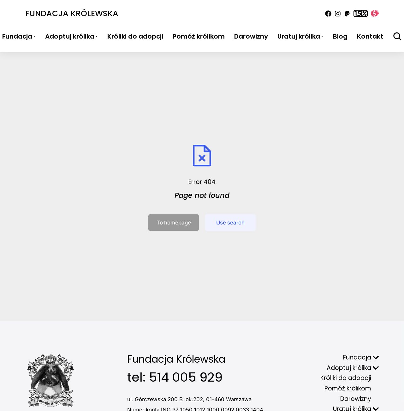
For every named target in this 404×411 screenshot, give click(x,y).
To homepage (174, 222)
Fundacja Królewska (71, 13)
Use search (230, 222)
